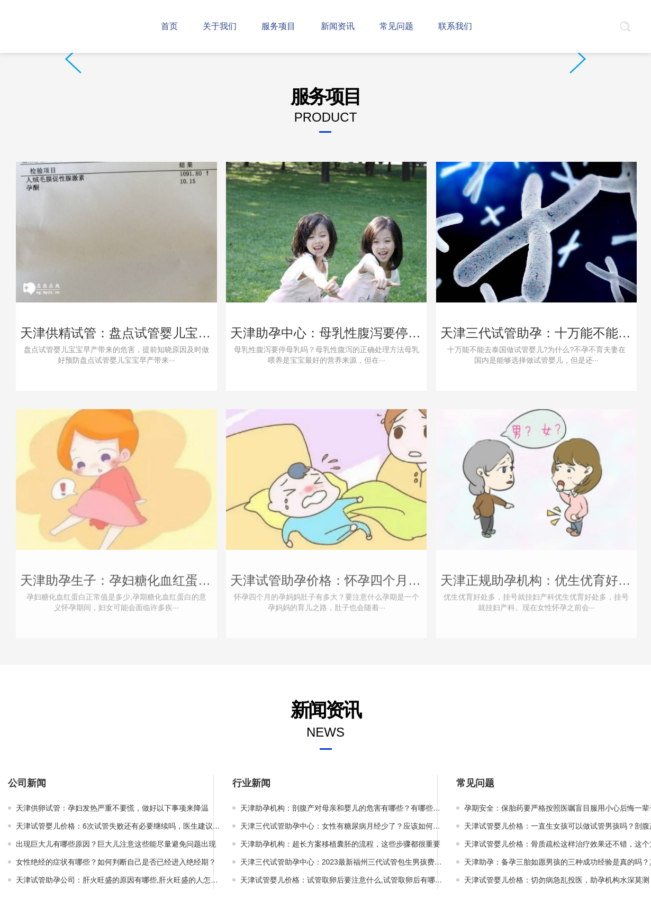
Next (577, 59)
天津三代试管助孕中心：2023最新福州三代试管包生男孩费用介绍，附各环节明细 (344, 862)
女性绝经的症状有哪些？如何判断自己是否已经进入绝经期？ (116, 862)
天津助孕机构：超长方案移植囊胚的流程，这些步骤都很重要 (340, 844)
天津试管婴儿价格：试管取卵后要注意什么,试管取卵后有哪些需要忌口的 (344, 880)
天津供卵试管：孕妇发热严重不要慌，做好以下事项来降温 (112, 808)
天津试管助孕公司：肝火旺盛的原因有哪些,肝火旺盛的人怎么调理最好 (119, 880)
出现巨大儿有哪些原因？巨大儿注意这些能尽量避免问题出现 (116, 844)
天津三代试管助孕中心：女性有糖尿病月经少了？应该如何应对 (344, 826)
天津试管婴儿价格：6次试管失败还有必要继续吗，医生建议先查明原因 (119, 826)
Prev (73, 59)
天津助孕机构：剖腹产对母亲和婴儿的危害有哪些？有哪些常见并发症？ (344, 808)
